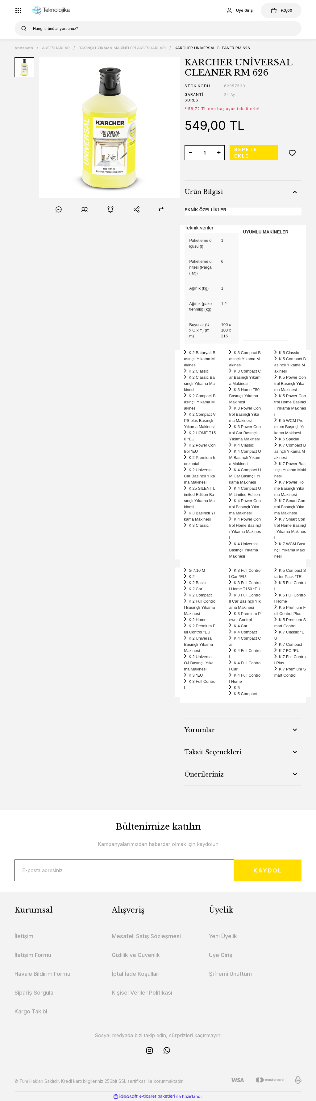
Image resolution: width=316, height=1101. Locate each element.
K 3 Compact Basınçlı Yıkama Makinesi (244, 358)
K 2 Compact (200, 595)
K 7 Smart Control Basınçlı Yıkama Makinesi (289, 506)
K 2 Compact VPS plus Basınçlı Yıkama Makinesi (199, 420)
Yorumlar (200, 730)
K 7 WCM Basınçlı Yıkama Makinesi (289, 550)
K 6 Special (289, 439)
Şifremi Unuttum (230, 974)
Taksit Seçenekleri (213, 752)
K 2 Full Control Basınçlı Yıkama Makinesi (199, 607)
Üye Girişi (221, 955)
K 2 (192, 576)
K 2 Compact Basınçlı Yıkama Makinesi (199, 402)
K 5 (237, 687)
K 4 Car (240, 626)
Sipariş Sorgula (34, 992)
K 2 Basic (197, 582)
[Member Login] (239, 10)
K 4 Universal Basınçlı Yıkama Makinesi (243, 550)
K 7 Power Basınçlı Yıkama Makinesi (290, 469)
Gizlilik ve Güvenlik (136, 955)
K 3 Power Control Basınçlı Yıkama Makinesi (244, 414)
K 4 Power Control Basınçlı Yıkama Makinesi (244, 506)
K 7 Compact (290, 644)
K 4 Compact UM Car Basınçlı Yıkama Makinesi (245, 476)
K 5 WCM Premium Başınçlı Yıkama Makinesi (289, 426)
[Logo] (53, 10)
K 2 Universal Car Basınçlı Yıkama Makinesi (199, 476)
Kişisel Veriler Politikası (142, 992)
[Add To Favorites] (292, 152)
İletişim (24, 936)
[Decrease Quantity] (190, 153)
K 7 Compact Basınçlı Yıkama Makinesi (290, 451)
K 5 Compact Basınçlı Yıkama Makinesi (290, 365)
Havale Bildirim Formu (42, 974)
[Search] (158, 28)
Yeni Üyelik (223, 936)
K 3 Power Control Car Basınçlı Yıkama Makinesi (244, 432)
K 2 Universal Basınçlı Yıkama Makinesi (198, 644)
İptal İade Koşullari (136, 974)
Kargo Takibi (31, 1011)
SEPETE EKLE (245, 153)
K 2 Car (195, 589)
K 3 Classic (199, 525)
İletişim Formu (33, 955)
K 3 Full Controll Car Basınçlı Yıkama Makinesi (244, 601)
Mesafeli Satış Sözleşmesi (146, 936)
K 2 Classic (199, 371)
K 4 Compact (245, 632)
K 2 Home (197, 619)
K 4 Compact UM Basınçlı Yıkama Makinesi (245, 457)
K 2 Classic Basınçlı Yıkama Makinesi (199, 383)
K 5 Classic (289, 352)
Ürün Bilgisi (204, 192)
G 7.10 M (197, 570)
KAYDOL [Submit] (267, 870)
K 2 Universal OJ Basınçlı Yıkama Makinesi (199, 662)
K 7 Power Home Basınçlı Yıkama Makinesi (289, 488)
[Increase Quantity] (218, 153)
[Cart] (281, 10)
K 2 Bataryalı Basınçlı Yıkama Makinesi (199, 358)
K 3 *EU (196, 675)
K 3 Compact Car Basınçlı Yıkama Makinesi (245, 377)
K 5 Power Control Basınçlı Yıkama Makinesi (290, 383)
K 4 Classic (244, 445)
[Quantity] (204, 153)
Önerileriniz (204, 774)
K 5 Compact (245, 693)
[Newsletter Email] (158, 870)
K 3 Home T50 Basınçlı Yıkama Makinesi (244, 395)
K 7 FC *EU (289, 650)
